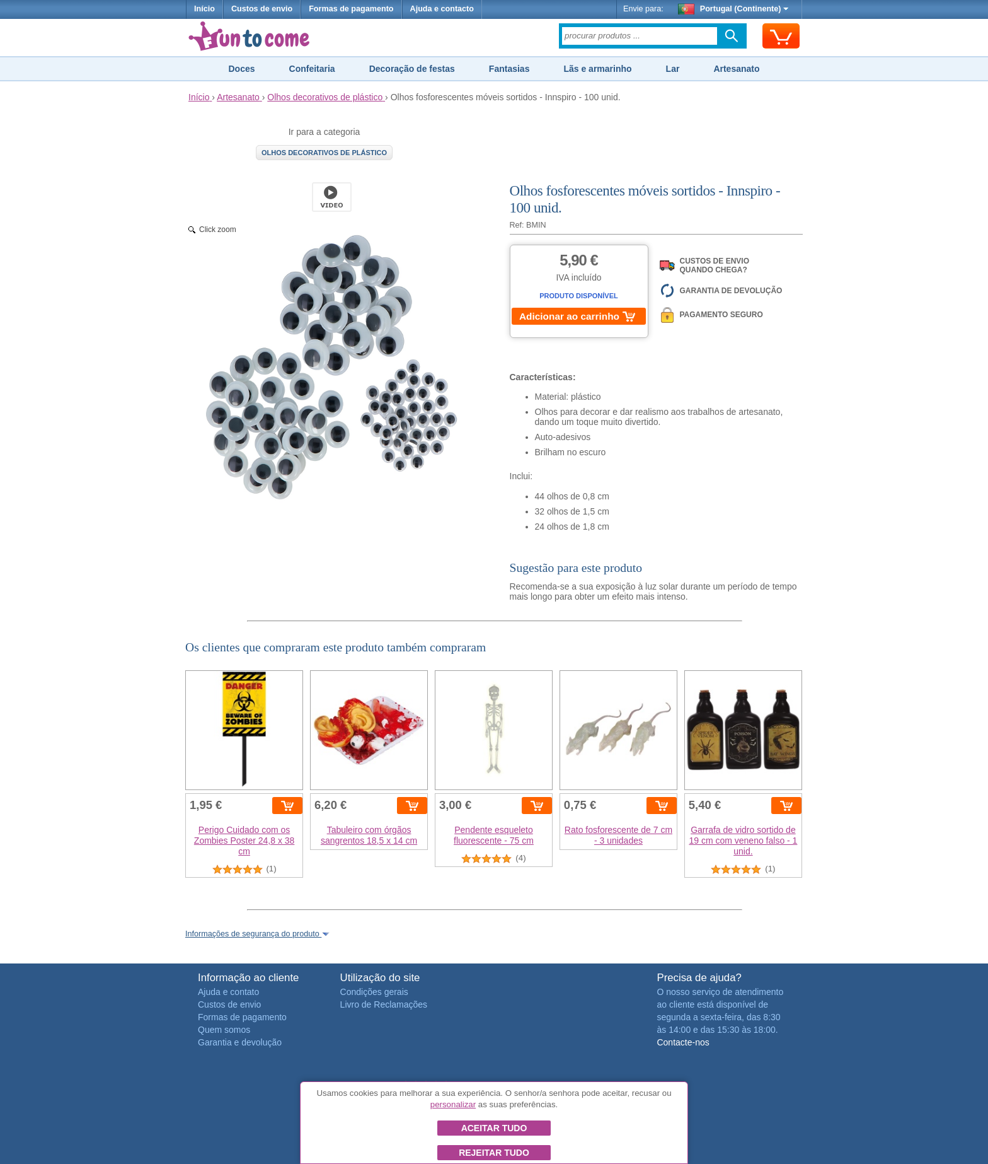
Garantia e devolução (240, 1042)
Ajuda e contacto (442, 8)
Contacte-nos (683, 1042)
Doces (241, 69)
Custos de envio (261, 8)
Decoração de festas (412, 69)
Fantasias (509, 69)
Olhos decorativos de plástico (324, 152)
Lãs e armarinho (597, 69)
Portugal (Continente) (733, 8)
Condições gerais (374, 992)
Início (204, 8)
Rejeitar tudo (494, 1153)
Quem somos (224, 1030)
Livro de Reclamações (384, 1004)
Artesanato (736, 69)
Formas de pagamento (351, 8)
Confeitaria (312, 69)
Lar (673, 69)
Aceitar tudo (494, 1128)
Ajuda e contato (228, 992)
